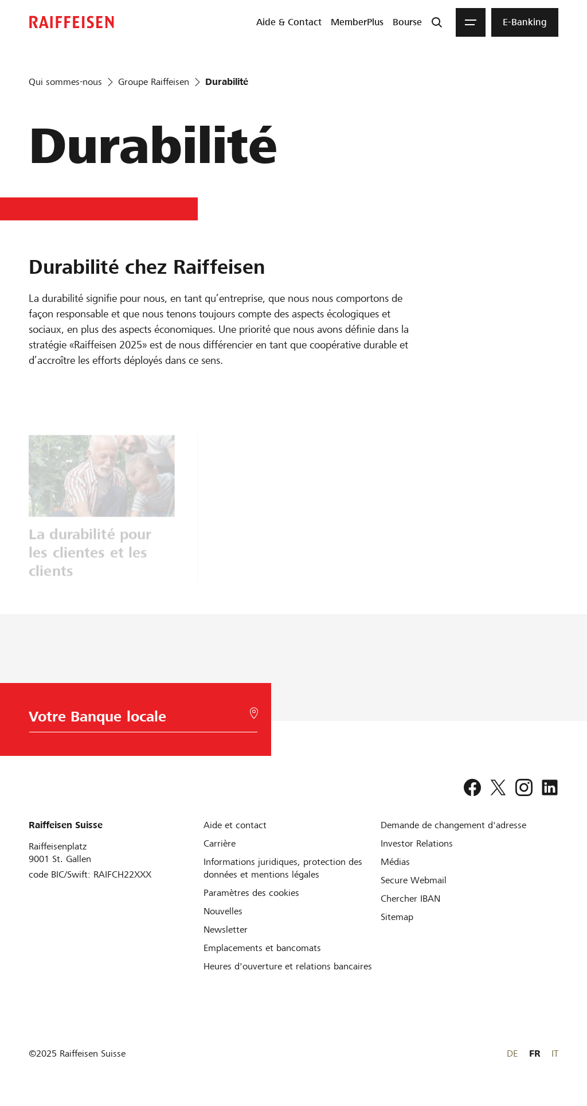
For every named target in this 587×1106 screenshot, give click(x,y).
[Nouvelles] (223, 911)
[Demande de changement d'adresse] (453, 825)
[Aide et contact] (235, 825)
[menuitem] (289, 22)
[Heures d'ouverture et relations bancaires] (288, 966)
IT (554, 1053)
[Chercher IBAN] (410, 898)
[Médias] (395, 861)
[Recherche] (436, 22)
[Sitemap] (397, 916)
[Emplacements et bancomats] (262, 947)
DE (512, 1053)
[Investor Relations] (417, 843)
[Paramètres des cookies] (251, 892)
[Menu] (471, 22)
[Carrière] (220, 843)
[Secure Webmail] (414, 880)
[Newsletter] (226, 929)
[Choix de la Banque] (141, 719)
